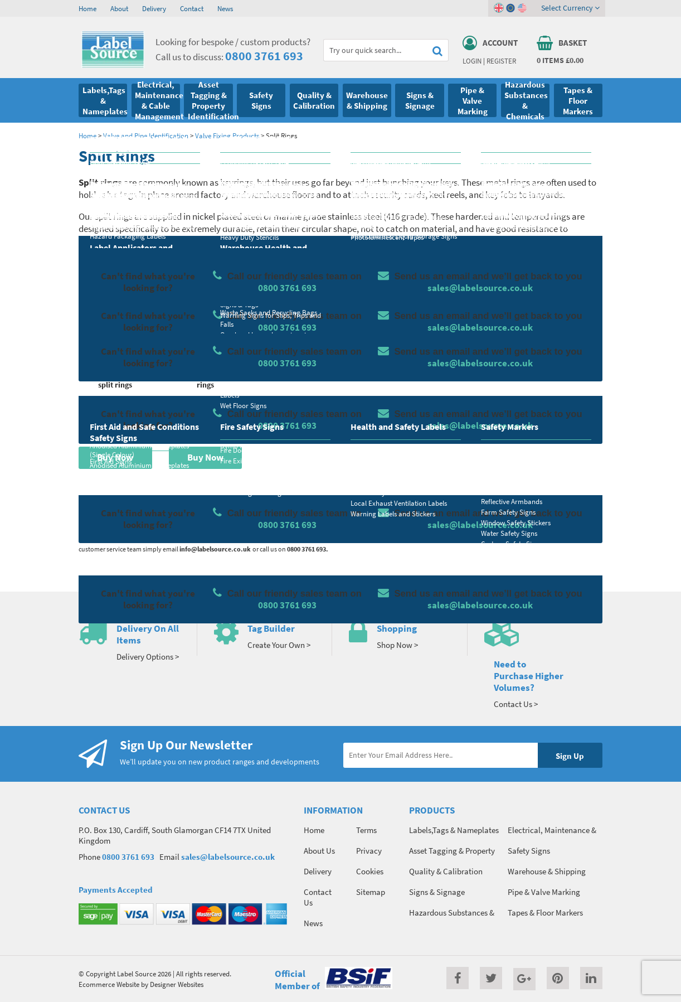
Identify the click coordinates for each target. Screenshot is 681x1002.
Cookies (369, 871)
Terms (366, 830)
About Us (319, 850)
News (225, 8)
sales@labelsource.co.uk (228, 856)
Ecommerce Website (109, 984)
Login (472, 60)
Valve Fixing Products (227, 135)
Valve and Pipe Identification (145, 135)
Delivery (154, 8)
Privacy (369, 850)
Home (87, 8)
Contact (191, 8)
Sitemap (370, 892)
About (119, 8)
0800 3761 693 (264, 56)
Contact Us (318, 897)
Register (501, 60)
